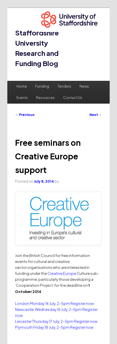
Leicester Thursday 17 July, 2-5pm (44, 321)
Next (95, 115)
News (84, 86)
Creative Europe (61, 273)
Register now (82, 303)
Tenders (64, 86)
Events (22, 98)
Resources (45, 98)
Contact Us (72, 98)
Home (21, 86)
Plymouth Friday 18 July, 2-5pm (42, 327)
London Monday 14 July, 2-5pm (42, 303)
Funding (42, 86)
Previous (25, 115)
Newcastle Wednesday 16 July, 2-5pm (48, 309)
